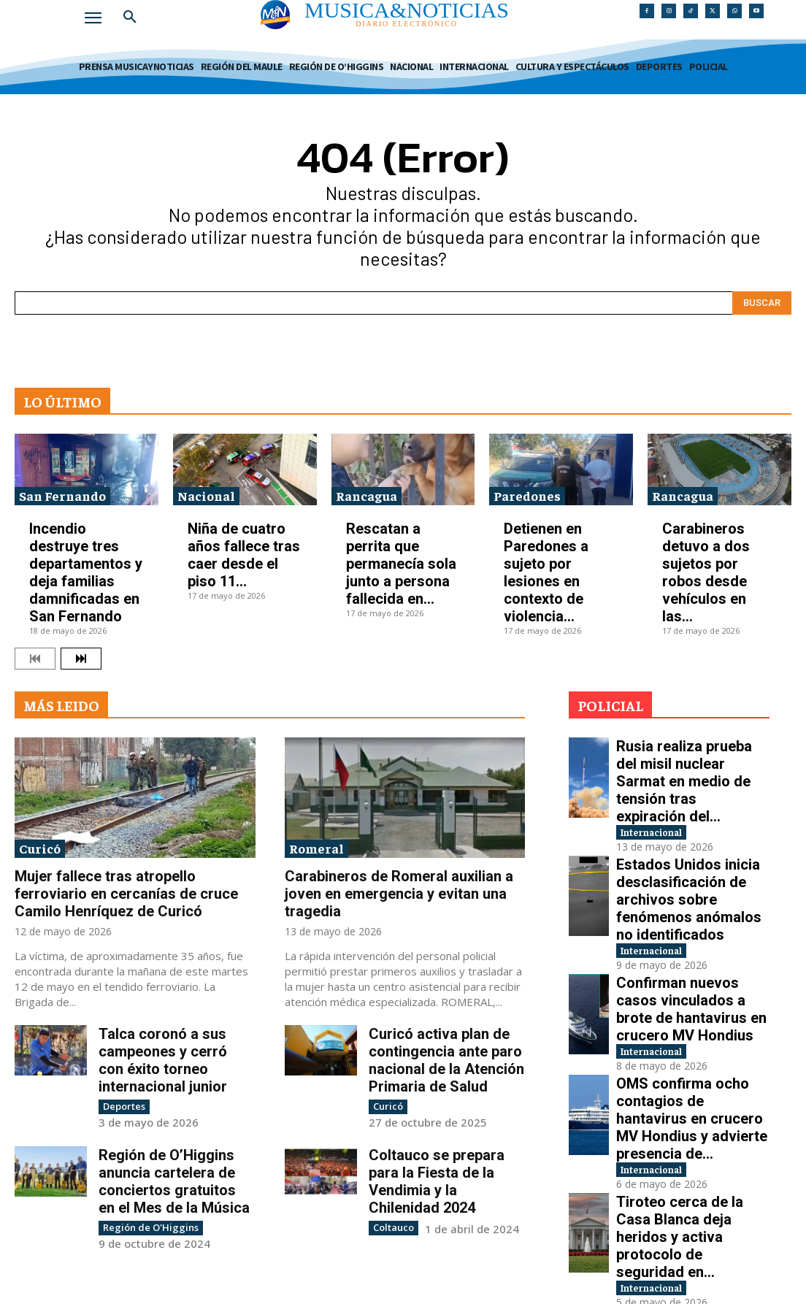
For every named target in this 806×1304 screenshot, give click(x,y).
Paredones (527, 495)
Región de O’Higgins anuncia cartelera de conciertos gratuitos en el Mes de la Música (174, 1181)
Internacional (665, 786)
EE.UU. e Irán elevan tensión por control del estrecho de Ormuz (684, 1185)
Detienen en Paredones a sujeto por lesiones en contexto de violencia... (546, 572)
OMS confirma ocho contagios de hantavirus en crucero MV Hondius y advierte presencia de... (692, 1016)
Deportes (122, 1106)
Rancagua (366, 495)
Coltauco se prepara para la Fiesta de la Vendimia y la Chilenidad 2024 (436, 1181)
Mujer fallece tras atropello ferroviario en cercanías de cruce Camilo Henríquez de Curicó (126, 893)
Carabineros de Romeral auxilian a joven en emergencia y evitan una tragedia (399, 893)
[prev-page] (35, 659)
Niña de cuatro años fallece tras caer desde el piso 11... (244, 555)
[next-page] (81, 659)
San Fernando (62, 495)
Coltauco (391, 1226)
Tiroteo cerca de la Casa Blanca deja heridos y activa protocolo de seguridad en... (692, 1100)
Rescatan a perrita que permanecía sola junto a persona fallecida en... (401, 563)
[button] (129, 17)
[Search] (761, 303)
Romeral (316, 848)
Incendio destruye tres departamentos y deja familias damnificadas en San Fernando (85, 572)
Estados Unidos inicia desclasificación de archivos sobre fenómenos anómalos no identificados (690, 846)
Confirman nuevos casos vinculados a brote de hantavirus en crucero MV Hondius (690, 932)
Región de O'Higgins (145, 1226)
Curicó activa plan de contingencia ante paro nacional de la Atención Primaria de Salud (446, 1060)
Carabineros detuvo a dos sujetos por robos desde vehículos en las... (706, 572)
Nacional (206, 495)
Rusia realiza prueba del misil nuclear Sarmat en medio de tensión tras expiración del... (692, 762)
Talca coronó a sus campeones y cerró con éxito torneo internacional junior (163, 1060)
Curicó (40, 848)
